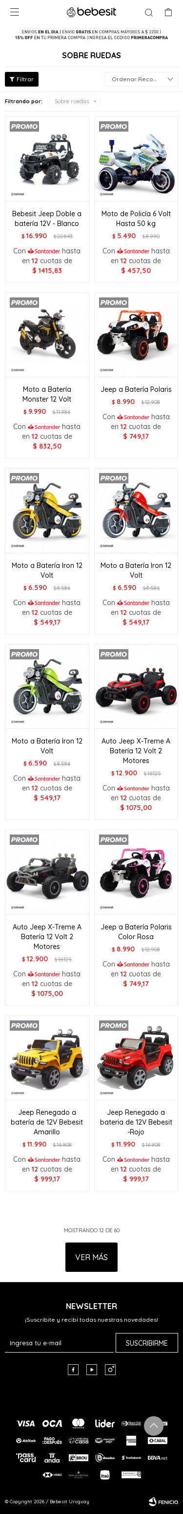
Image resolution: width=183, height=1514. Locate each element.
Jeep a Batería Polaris (136, 389)
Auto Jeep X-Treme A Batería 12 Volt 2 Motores (136, 751)
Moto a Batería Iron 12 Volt (47, 570)
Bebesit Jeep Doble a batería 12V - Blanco (46, 218)
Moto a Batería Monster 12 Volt (46, 394)
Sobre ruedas (72, 101)
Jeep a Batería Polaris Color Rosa (136, 932)
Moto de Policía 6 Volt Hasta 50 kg (136, 218)
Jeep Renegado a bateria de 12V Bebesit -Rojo (136, 1122)
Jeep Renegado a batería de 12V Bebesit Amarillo (47, 1122)
